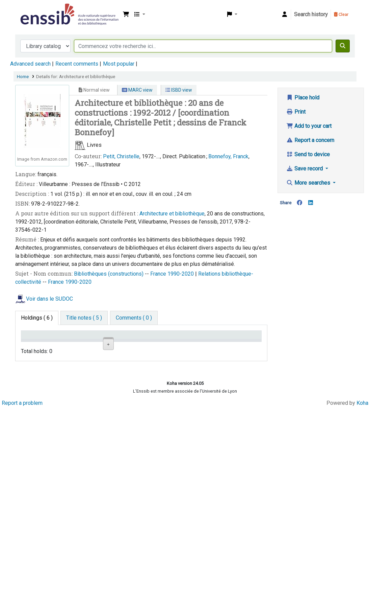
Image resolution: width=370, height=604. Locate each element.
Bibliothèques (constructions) (109, 274)
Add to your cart (309, 126)
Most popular (118, 64)
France (158, 274)
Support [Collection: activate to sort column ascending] (74, 344)
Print (296, 112)
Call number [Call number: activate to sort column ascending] (158, 344)
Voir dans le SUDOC (49, 299)
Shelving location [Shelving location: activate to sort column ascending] (114, 341)
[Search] (343, 46)
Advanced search (30, 64)
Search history (311, 14)
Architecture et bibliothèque (172, 213)
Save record (305, 168)
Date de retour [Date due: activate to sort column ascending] (234, 341)
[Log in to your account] (285, 14)
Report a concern (310, 140)
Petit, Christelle (121, 156)
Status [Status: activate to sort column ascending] (193, 344)
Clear (341, 14)
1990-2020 (181, 274)
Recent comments (76, 64)
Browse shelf (161, 367)
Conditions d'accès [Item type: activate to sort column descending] (37, 341)
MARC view (137, 90)
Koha (362, 598)
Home (23, 76)
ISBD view (178, 90)
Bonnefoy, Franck (228, 156)
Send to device (308, 154)
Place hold (302, 97)
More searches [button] (309, 183)
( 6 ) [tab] (37, 318)
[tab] (84, 318)
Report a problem (22, 598)
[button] (126, 14)
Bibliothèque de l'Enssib (36, 9)
